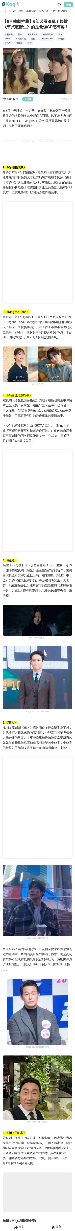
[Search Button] (70, 11)
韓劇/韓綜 (31, 10)
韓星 (21, 10)
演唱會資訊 (64, 10)
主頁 (4, 10)
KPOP (12, 10)
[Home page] (10, 4)
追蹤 (27, 99)
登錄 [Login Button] (68, 4)
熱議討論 (43, 10)
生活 (53, 10)
